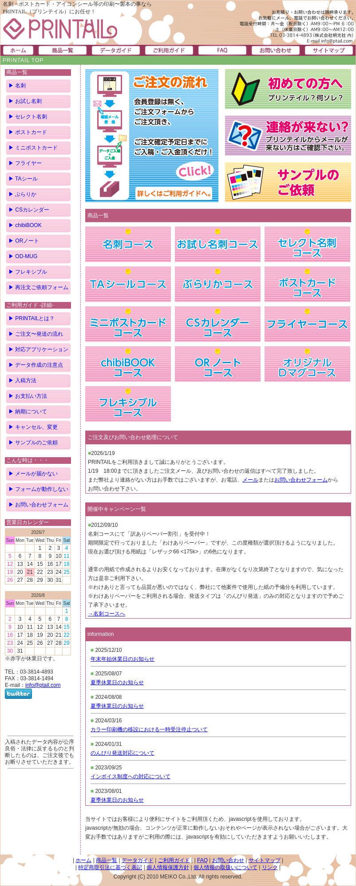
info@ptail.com (43, 685)
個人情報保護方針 (167, 867)
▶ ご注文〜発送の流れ (35, 334)
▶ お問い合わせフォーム (38, 505)
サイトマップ (265, 860)
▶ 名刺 (17, 85)
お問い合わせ (228, 860)
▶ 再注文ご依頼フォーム (38, 287)
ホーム (83, 860)
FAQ (202, 860)
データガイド (138, 860)
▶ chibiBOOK (25, 225)
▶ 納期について (27, 411)
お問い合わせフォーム (301, 480)
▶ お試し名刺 (25, 101)
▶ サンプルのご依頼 (33, 442)
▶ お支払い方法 (27, 396)
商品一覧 (106, 860)
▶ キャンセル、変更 (33, 427)
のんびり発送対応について (122, 753)
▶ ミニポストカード (33, 148)
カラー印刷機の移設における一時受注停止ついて (149, 729)
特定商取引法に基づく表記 (110, 867)
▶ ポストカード (27, 132)
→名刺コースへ (106, 614)
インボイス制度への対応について (130, 776)
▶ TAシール (23, 179)
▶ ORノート (23, 241)
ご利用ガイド (174, 860)
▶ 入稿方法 (22, 380)
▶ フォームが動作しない (38, 489)
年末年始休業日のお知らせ (122, 659)
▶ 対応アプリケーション (38, 349)
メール (250, 480)
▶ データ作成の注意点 (35, 365)
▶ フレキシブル (27, 272)
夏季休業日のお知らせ (117, 682)
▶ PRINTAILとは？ (31, 318)
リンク (270, 867)
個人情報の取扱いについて (225, 867)
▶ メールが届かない (33, 473)
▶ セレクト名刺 (27, 117)
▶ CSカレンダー (28, 210)
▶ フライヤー (25, 163)
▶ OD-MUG (22, 256)
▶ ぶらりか (22, 194)
